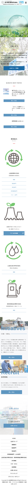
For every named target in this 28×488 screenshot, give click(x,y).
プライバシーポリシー (14, 476)
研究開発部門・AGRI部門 (14, 454)
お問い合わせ (14, 470)
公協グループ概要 (14, 68)
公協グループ (14, 441)
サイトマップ (14, 473)
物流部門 (14, 451)
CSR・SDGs (14, 464)
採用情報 (14, 467)
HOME (14, 438)
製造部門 (14, 448)
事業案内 (14, 444)
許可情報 (14, 460)
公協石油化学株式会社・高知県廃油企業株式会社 (14, 457)
